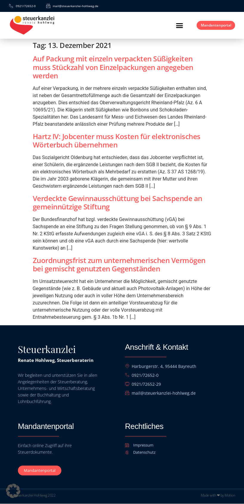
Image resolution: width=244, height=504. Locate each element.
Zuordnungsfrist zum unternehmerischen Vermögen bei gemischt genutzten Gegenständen (119, 264)
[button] (169, 25)
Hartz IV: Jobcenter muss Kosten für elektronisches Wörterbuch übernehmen (117, 140)
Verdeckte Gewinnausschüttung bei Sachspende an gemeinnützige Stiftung (117, 202)
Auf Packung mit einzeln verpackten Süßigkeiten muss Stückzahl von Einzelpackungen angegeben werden (113, 67)
